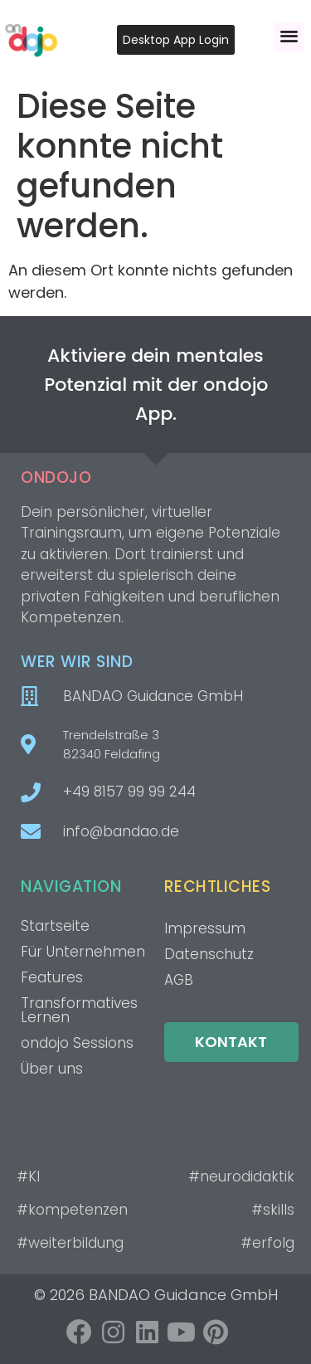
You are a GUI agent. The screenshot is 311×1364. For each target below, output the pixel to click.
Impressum (204, 928)
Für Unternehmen (83, 952)
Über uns (52, 1069)
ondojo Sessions (77, 1043)
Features (52, 977)
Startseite (55, 926)
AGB (178, 980)
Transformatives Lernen (79, 1010)
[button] (289, 36)
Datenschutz (209, 954)
